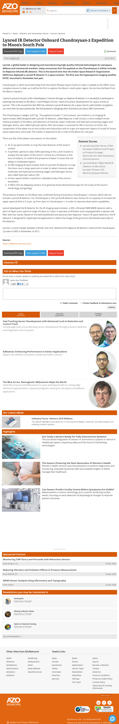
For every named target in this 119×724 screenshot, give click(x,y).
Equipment (57, 665)
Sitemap (75, 678)
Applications (77, 665)
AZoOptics (10, 672)
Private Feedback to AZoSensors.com (99, 303)
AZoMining (32, 658)
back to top (106, 695)
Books (74, 658)
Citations (10, 262)
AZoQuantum (33, 661)
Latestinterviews (21, 314)
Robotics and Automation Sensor (34, 33)
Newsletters (77, 672)
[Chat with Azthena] (112, 719)
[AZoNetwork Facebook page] (27, 12)
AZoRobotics (11, 665)
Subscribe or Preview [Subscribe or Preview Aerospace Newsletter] (23, 601)
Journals (55, 678)
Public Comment (70, 303)
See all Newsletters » (12, 636)
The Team (76, 682)
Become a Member (100, 665)
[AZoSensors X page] (31, 12)
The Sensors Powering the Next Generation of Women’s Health (76, 463)
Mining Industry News (24, 611)
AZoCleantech (12, 668)
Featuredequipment (59, 314)
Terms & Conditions (101, 675)
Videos (55, 668)
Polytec (11, 584)
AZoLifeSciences (35, 672)
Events (75, 661)
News (15, 33)
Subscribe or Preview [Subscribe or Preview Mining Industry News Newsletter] (23, 614)
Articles (55, 661)
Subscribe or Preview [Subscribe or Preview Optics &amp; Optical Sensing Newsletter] (23, 626)
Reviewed (111, 51)
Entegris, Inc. (13, 563)
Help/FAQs (76, 675)
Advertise (96, 672)
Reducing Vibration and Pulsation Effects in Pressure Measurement (39, 569)
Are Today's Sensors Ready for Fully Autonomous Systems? (74, 436)
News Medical (34, 668)
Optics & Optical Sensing (25, 624)
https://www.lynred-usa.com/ (17, 243)
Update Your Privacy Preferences (22, 720)
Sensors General (58, 33)
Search (95, 661)
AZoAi (30, 665)
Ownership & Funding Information (102, 686)
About (95, 658)
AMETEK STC (13, 574)
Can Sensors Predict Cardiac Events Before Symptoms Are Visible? (78, 489)
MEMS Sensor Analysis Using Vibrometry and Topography (34, 580)
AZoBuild (10, 675)
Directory (56, 675)
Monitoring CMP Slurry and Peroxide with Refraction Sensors (36, 559)
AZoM (8, 658)
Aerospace (18, 598)
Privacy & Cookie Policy (102, 678)
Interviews (56, 672)
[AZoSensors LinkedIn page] (24, 12)
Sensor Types (78, 668)
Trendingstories (98, 314)
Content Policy (98, 682)
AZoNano (10, 661)
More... (113, 3)
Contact (95, 668)
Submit (111, 307)
